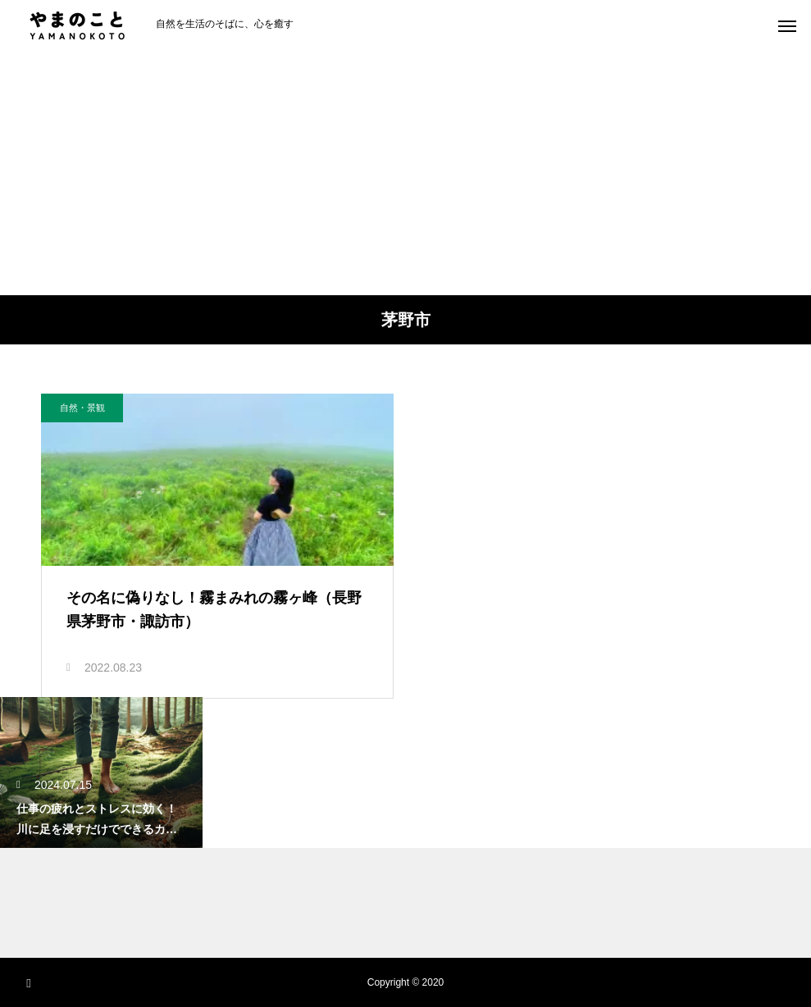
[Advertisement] (405, 172)
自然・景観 (82, 407)
